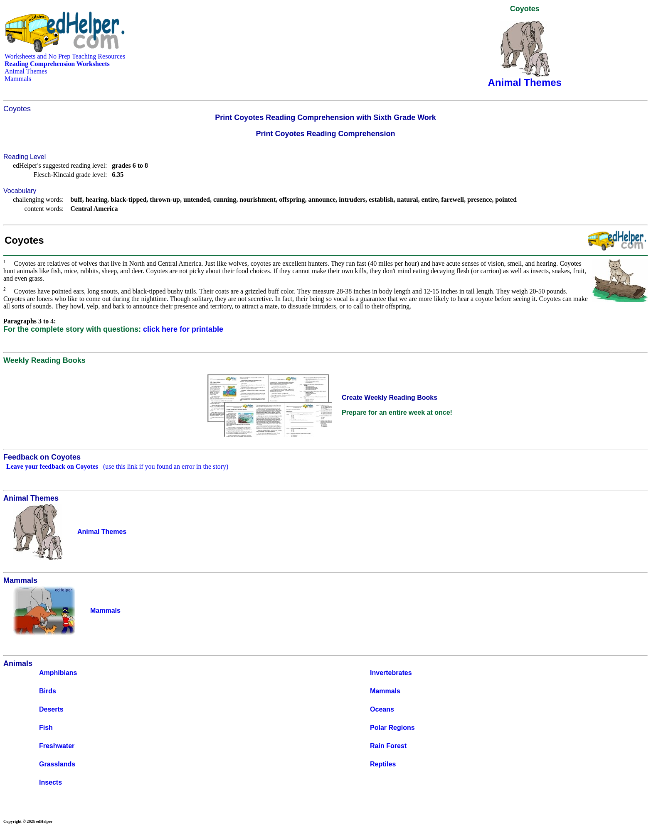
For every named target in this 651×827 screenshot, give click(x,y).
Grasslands (57, 764)
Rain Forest (388, 745)
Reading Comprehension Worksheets (57, 63)
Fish (46, 727)
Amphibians (58, 672)
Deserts (51, 709)
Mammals (18, 78)
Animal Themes (26, 71)
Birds (47, 691)
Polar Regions (392, 727)
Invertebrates (391, 672)
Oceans (382, 709)
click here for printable (183, 329)
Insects (50, 782)
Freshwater (56, 745)
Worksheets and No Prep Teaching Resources (65, 56)
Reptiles (383, 764)
